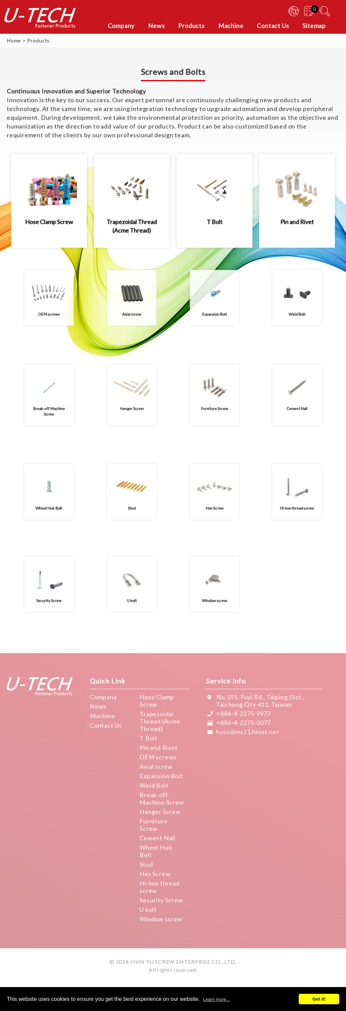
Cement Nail (157, 838)
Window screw (161, 919)
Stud (146, 864)
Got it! (318, 999)
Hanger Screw (160, 811)
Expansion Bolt (161, 776)
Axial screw (156, 766)
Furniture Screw (153, 824)
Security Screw (161, 900)
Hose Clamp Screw (157, 700)
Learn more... (216, 999)
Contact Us (106, 725)
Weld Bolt (154, 785)
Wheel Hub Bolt (156, 851)
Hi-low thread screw (159, 886)
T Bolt (148, 738)
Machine (102, 716)
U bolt (148, 909)
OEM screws (158, 757)
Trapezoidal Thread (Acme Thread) (160, 721)
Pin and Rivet (158, 747)
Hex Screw (155, 873)
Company (103, 697)
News (98, 706)
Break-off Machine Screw (162, 798)
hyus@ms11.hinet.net (247, 731)
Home (14, 40)
